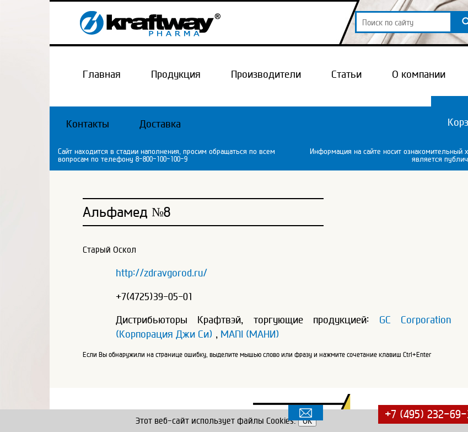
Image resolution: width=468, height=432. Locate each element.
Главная (102, 73)
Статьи (346, 73)
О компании (418, 73)
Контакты (87, 123)
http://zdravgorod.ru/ (161, 272)
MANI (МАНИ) (249, 333)
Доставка (160, 123)
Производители (266, 73)
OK (307, 421)
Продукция (176, 73)
